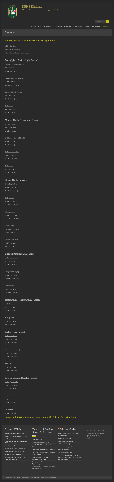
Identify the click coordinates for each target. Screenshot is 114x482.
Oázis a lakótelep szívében (65, 441)
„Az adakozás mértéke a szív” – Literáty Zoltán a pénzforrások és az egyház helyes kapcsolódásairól (70, 457)
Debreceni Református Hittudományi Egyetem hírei (42, 432)
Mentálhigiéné (57, 26)
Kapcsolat (106, 26)
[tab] (57, 41)
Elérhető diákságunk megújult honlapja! (16, 433)
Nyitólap (33, 26)
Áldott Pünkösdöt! (37, 439)
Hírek (40, 26)
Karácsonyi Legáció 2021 (93, 26)
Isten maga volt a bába (64, 438)
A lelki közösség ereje (64, 444)
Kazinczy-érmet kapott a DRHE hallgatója (43, 449)
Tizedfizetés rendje (10, 446)
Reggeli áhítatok (78, 26)
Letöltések (67, 26)
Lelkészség (47, 26)
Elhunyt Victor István (64, 449)
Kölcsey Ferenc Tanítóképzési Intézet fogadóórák (30, 40)
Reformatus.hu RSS (68, 429)
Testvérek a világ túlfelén (65, 452)
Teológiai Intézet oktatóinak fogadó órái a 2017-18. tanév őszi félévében (41, 417)
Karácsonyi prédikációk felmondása (15, 448)
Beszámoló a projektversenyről (40, 442)
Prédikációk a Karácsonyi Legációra (15, 451)
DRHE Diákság (32, 6)
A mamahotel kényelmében (66, 447)
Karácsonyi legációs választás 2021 (14, 454)
